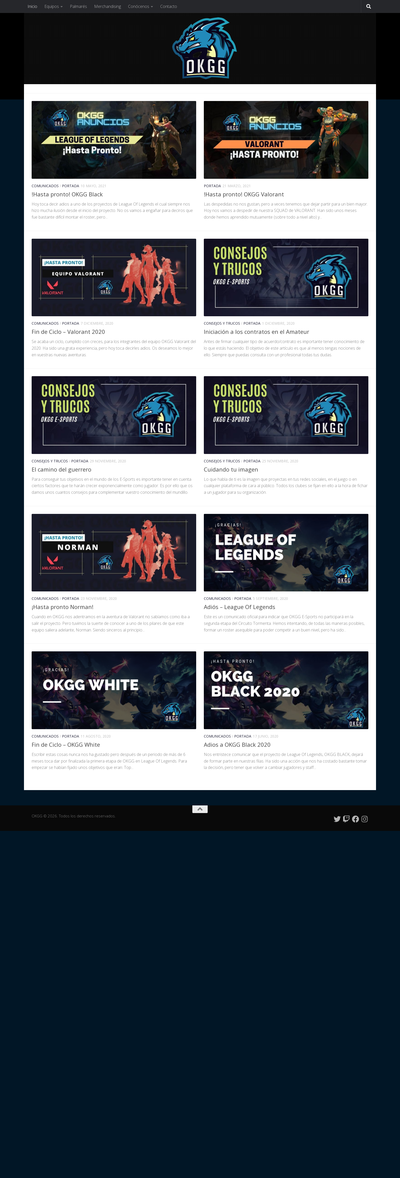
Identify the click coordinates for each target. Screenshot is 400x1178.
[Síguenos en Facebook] (355, 819)
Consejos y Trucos (222, 323)
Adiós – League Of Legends (239, 607)
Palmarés (78, 6)
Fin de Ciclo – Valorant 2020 (68, 331)
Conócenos (138, 6)
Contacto (168, 6)
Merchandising (107, 6)
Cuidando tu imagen (231, 469)
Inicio (32, 6)
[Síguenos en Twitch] (346, 819)
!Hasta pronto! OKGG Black (67, 194)
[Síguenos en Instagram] (364, 819)
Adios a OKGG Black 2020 (237, 744)
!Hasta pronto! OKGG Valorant (244, 194)
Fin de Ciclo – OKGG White (66, 744)
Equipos (51, 6)
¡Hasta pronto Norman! (62, 607)
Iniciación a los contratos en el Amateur (256, 331)
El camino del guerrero (61, 469)
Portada (70, 185)
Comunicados (45, 185)
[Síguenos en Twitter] (337, 819)
